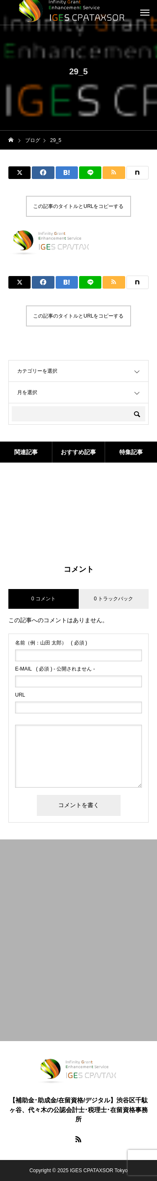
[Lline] (90, 172)
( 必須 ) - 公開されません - (55, 668)
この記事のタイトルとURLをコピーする (78, 206)
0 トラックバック (113, 599)
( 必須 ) (51, 642)
